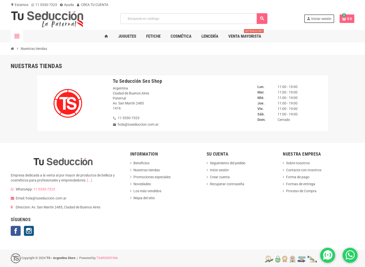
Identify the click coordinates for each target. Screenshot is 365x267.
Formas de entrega (300, 184)
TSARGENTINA (107, 258)
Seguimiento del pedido (227, 163)
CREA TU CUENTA (92, 5)
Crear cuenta (220, 177)
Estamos (19, 5)
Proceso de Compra (301, 191)
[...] (89, 180)
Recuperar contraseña (227, 184)
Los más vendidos (147, 191)
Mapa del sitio (144, 198)
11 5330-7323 (44, 5)
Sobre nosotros (298, 163)
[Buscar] (193, 18)
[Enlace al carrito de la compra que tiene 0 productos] (347, 18)
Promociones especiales (152, 177)
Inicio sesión (219, 170)
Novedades (142, 184)
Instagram (29, 231)
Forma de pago (297, 177)
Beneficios (141, 163)
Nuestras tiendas (146, 170)
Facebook (16, 231)
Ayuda (67, 5)
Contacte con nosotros (303, 170)
